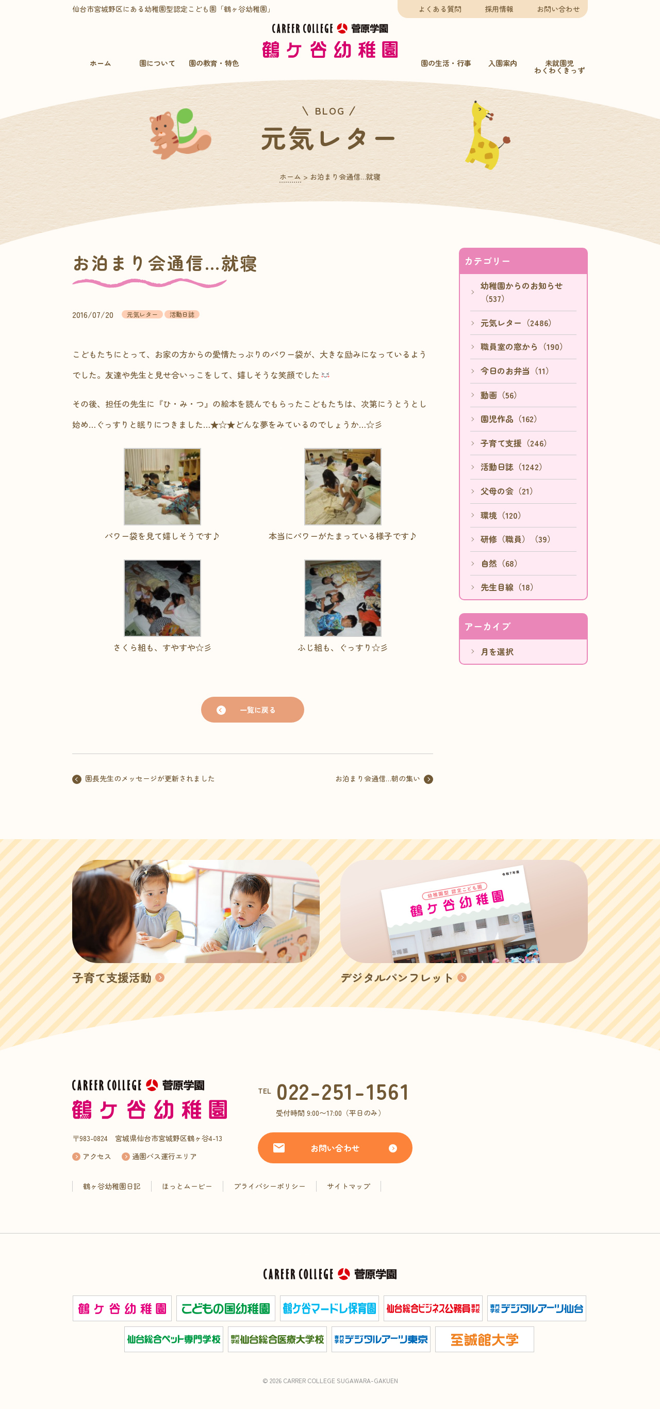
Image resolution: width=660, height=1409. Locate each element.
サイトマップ (348, 1186)
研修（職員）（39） (518, 539)
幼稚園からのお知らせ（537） (522, 292)
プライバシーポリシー (270, 1186)
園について (157, 63)
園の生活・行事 (446, 63)
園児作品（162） (511, 418)
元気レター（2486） (518, 322)
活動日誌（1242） (514, 466)
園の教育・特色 (214, 63)
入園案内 (502, 63)
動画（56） (501, 395)
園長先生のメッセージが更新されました (150, 778)
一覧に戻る (258, 710)
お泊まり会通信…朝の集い (377, 778)
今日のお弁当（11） (517, 370)
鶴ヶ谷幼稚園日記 (112, 1186)
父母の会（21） (509, 491)
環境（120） (503, 515)
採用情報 (499, 9)
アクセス (96, 1156)
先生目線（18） (509, 587)
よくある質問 (439, 9)
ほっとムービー (187, 1186)
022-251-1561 (343, 1090)
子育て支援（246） (516, 443)
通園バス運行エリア (164, 1156)
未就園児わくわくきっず (559, 66)
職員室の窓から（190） (524, 346)
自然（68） (501, 563)
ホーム (100, 63)
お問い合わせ (558, 9)
